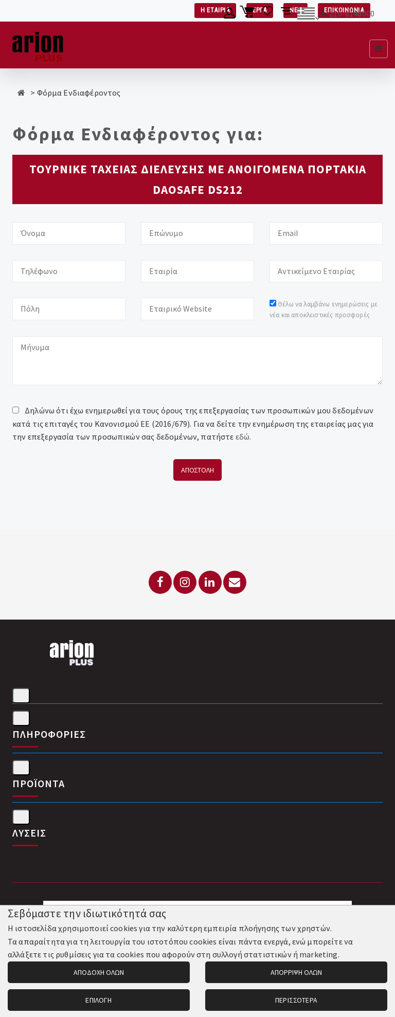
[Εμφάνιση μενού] (378, 49)
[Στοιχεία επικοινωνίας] (21, 695)
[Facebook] (160, 582)
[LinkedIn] (210, 582)
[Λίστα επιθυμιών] (268, 15)
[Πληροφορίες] (21, 718)
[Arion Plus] (37, 45)
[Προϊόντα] (21, 767)
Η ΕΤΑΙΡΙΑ (215, 10)
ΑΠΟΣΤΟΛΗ (197, 470)
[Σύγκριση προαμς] (287, 15)
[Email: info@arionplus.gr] (234, 582)
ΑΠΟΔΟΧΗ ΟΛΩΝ (99, 972)
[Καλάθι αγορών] (249, 15)
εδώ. (244, 436)
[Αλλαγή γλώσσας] (308, 15)
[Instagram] (184, 582)
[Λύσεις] (21, 817)
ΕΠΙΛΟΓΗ (98, 1000)
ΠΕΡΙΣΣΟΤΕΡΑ (296, 1000)
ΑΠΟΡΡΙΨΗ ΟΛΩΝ (296, 972)
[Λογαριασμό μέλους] (230, 15)
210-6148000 (351, 13)
